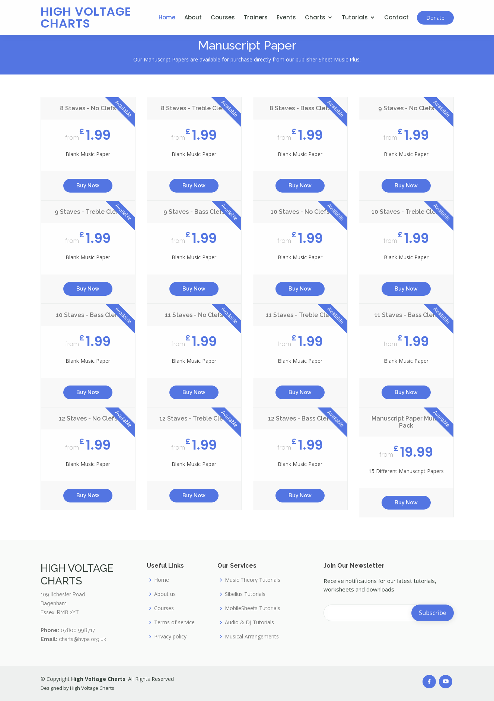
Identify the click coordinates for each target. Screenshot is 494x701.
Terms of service (174, 622)
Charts (315, 17)
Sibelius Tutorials (245, 594)
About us (165, 594)
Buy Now (87, 187)
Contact (396, 17)
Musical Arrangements (252, 636)
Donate (435, 17)
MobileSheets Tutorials (252, 608)
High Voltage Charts (86, 17)
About (193, 17)
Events (286, 17)
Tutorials (355, 17)
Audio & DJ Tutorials (249, 622)
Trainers (256, 17)
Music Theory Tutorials (252, 580)
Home (167, 17)
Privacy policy (170, 636)
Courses (223, 17)
